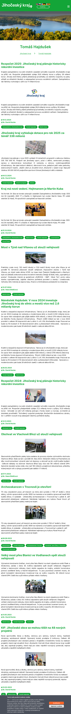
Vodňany (29, 622)
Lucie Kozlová (55, 237)
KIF (3, 694)
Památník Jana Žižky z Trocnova (55, 545)
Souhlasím (56, 703)
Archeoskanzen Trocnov (34, 545)
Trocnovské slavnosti (8, 549)
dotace (32, 183)
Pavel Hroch (6, 545)
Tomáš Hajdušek (44, 54)
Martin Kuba (43, 127)
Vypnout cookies (56, 706)
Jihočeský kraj (25, 54)
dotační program (21, 183)
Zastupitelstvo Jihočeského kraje (12, 127)
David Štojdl (6, 241)
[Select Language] (43, 6)
